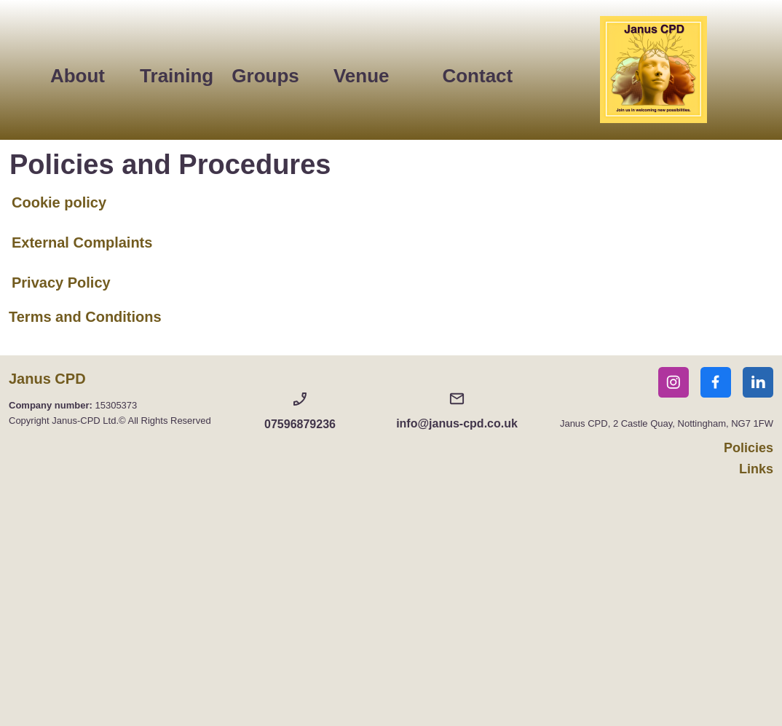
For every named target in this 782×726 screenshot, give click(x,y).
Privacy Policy (61, 283)
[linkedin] (758, 382)
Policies (748, 448)
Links (756, 469)
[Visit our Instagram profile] (673, 382)
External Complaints (82, 242)
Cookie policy (59, 202)
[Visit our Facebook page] (715, 382)
